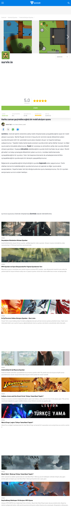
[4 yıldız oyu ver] (42, 100)
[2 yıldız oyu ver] (37, 100)
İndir (35, 107)
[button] (67, 36)
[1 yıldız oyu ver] (34, 100)
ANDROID (59, 57)
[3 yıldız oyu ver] (40, 100)
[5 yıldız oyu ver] (45, 100)
